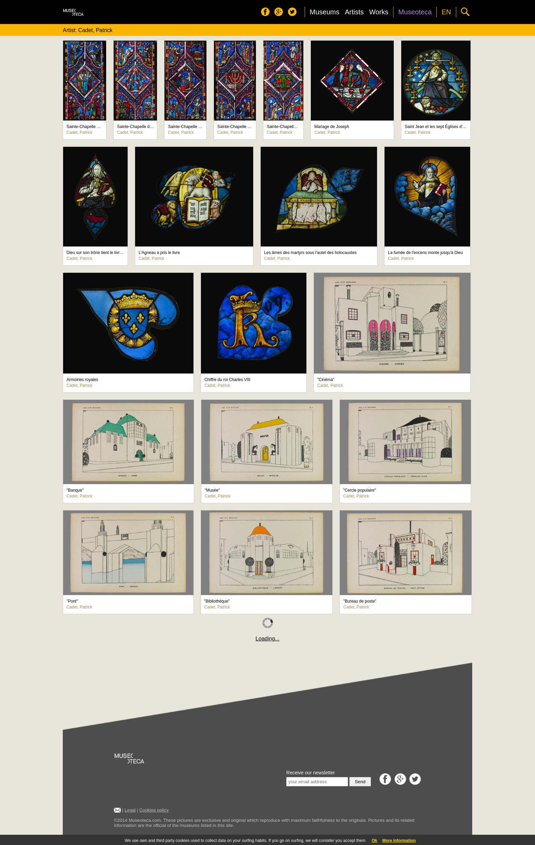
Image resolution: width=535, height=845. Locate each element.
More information (399, 840)
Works (378, 12)
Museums (324, 12)
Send (360, 781)
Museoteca (415, 12)
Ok (374, 840)
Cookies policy (154, 810)
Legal (130, 810)
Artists (354, 12)
